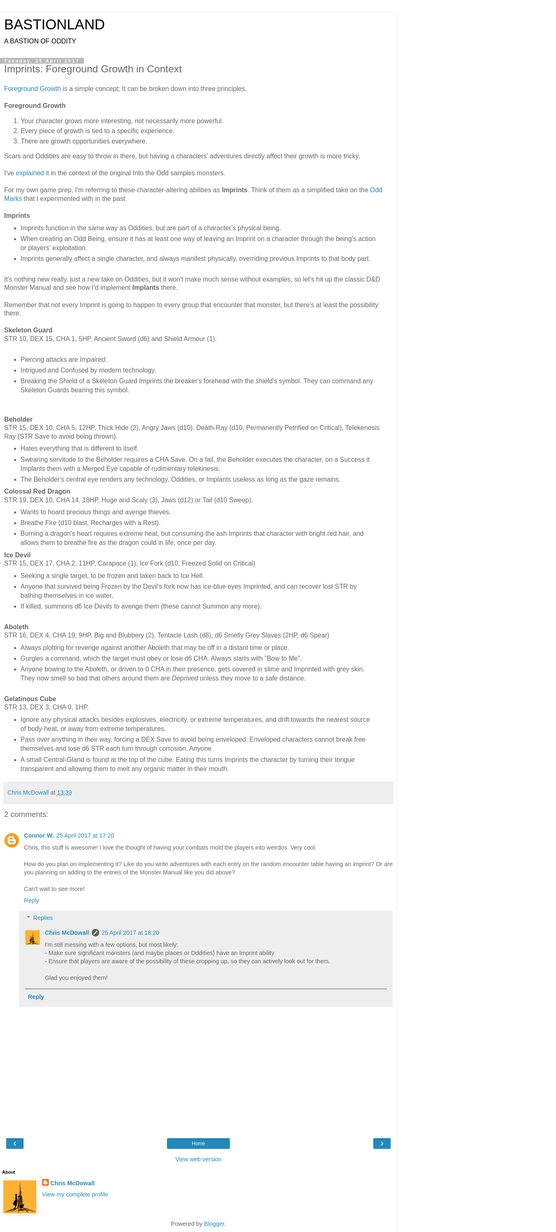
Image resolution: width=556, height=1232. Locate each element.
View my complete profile (75, 1194)
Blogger (214, 1223)
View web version (198, 1159)
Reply (31, 900)
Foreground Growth (32, 88)
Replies (43, 917)
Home (198, 1143)
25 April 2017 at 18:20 (131, 932)
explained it (32, 173)
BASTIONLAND (54, 24)
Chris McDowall (67, 932)
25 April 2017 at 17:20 (85, 835)
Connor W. (39, 835)
